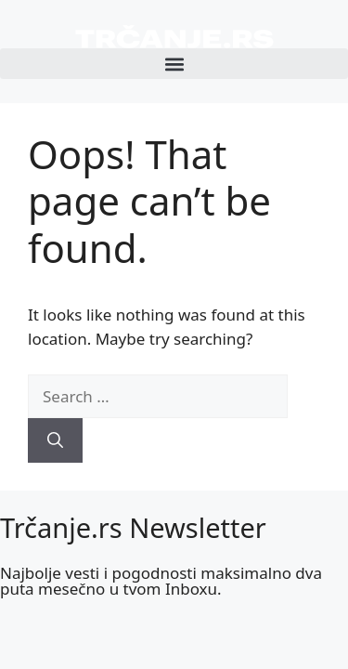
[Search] (55, 440)
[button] (174, 63)
